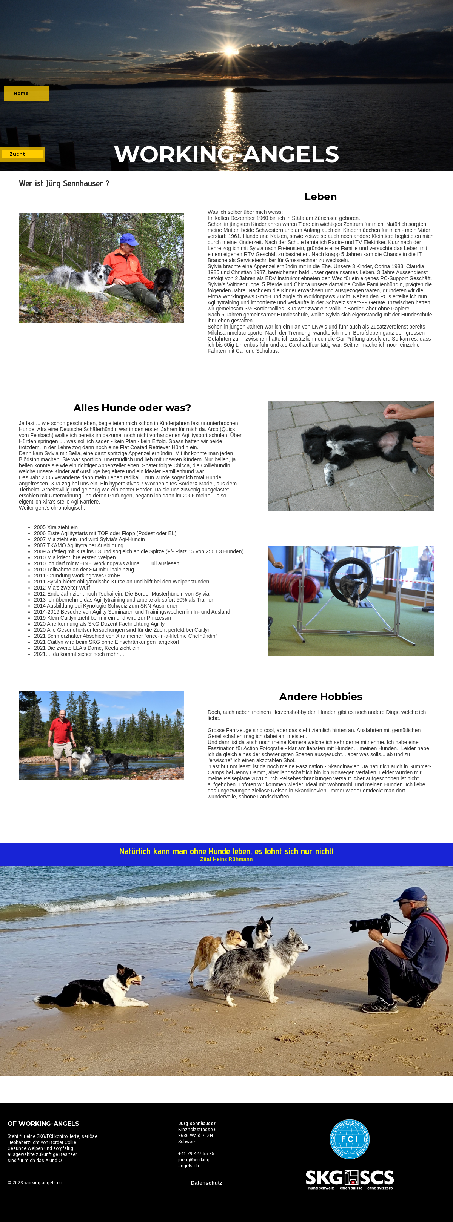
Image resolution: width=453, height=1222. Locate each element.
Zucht (17, 154)
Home (21, 93)
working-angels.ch (43, 1182)
